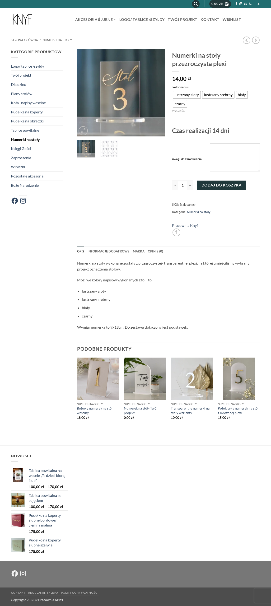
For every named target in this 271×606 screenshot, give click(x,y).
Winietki (18, 166)
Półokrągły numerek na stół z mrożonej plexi (238, 410)
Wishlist (232, 19)
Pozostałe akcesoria (27, 176)
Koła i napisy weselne (28, 102)
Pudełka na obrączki (27, 121)
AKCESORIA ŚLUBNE (95, 19)
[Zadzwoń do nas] (250, 4)
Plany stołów (21, 93)
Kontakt (210, 19)
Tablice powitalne (25, 130)
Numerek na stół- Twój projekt (140, 410)
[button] (196, 4)
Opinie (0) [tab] (155, 251)
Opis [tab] (80, 251)
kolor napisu (181, 87)
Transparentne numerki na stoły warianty (190, 410)
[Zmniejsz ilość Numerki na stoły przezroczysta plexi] (175, 185)
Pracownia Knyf (185, 225)
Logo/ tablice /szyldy (142, 19)
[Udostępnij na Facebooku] (176, 232)
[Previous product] (255, 40)
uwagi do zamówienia (187, 159)
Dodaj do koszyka (221, 185)
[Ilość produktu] (182, 185)
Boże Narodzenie (25, 185)
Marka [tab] (139, 251)
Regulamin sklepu (43, 592)
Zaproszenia (21, 157)
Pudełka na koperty (27, 112)
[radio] (187, 94)
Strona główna (24, 40)
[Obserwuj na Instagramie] (240, 4)
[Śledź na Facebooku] (236, 4)
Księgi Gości (21, 148)
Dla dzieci (19, 84)
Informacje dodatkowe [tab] (109, 251)
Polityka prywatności (79, 592)
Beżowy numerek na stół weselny (95, 410)
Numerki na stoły (57, 40)
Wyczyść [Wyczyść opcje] (178, 110)
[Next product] (246, 40)
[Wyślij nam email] (245, 4)
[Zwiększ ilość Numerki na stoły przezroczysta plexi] (190, 185)
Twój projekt (182, 19)
